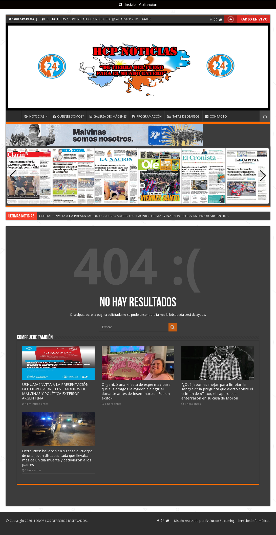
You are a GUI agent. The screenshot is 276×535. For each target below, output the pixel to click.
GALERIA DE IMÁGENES (108, 116)
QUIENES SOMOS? (68, 116)
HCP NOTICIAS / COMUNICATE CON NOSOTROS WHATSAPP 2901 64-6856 (96, 19)
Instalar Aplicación (138, 5)
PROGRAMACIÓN (147, 116)
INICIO (15, 115)
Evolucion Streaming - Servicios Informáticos (237, 521)
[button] (263, 176)
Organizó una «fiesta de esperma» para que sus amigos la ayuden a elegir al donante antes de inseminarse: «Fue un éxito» (136, 391)
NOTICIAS (35, 116)
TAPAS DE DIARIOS (183, 116)
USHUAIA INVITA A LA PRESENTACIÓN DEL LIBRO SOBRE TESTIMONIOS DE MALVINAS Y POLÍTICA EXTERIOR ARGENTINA (134, 216)
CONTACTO (216, 116)
